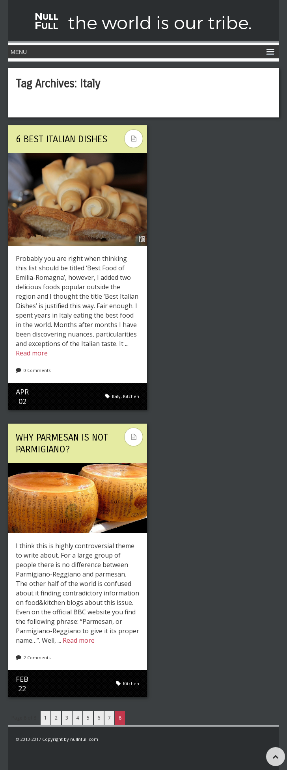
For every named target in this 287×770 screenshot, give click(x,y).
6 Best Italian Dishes (61, 139)
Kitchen (131, 396)
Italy (116, 396)
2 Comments (37, 657)
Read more (32, 353)
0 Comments (37, 370)
